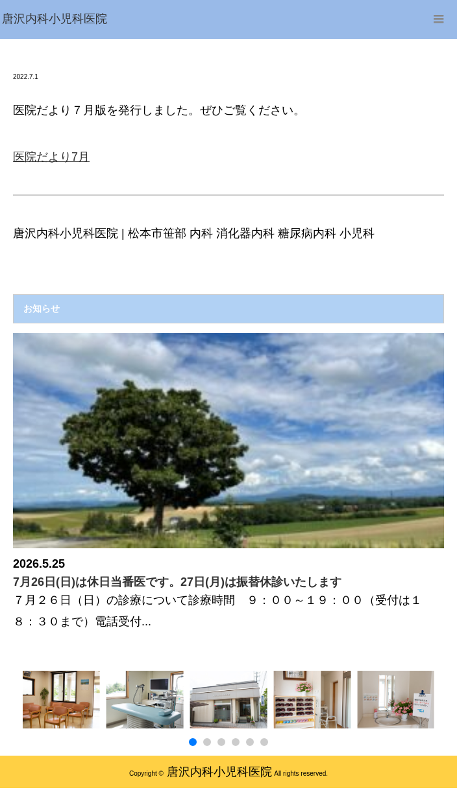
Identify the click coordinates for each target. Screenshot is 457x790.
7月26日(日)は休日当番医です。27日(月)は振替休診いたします (177, 581)
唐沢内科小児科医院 (219, 771)
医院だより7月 (51, 156)
